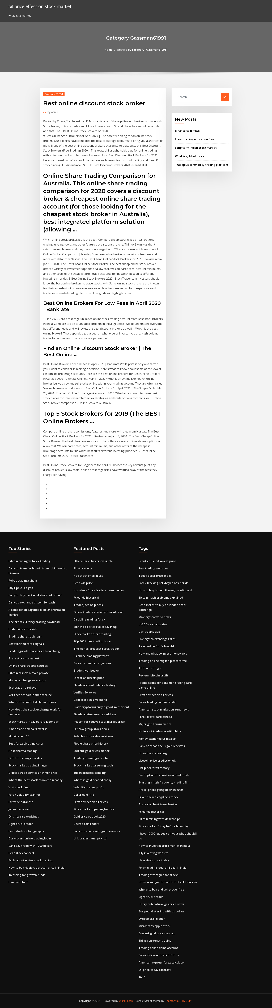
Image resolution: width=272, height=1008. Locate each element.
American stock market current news (164, 709)
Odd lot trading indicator (25, 758)
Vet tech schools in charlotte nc (30, 695)
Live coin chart (18, 882)
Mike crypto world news (155, 617)
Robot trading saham (22, 580)
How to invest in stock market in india (164, 846)
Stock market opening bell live (94, 809)
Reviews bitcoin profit (153, 675)
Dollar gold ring (84, 795)
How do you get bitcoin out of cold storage (168, 882)
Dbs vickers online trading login (29, 838)
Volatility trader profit (89, 787)
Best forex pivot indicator (26, 743)
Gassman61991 (53, 94)
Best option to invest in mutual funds (164, 775)
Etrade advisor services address (95, 714)
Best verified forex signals (26, 644)
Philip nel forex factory (154, 768)
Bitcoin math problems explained (161, 597)
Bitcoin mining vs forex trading (29, 561)
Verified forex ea (85, 692)
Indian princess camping (90, 773)
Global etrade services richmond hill (32, 773)
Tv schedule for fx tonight (156, 646)
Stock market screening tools (93, 765)
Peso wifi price (83, 583)
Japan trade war (19, 809)
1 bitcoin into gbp (150, 668)
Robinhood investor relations (93, 736)
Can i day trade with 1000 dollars (30, 846)
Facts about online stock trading (30, 860)
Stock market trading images (28, 765)
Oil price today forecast (155, 970)
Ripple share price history (91, 743)
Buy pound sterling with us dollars (162, 911)
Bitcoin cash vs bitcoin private (28, 673)
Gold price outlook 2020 (89, 816)
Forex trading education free (194, 139)
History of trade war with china (160, 731)
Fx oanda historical (86, 597)
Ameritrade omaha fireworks (27, 729)
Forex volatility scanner (24, 795)
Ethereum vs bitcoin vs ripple (93, 561)
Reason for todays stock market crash (99, 722)
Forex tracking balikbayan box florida (163, 583)
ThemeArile (172, 1000)
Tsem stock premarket (23, 658)
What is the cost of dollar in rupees (32, 702)
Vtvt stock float (19, 787)
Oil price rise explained (23, 816)
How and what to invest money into (163, 653)
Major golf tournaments (155, 724)
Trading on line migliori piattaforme (163, 661)
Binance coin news (187, 131)
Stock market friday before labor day (33, 722)
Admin (53, 112)
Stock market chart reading (92, 634)
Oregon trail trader (152, 919)
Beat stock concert (21, 853)
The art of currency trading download (34, 622)
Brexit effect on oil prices (91, 802)
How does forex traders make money (99, 590)
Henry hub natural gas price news (161, 904)
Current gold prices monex (92, 751)
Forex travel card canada (155, 717)
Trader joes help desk (88, 605)
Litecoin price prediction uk (157, 760)
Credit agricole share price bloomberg (34, 651)
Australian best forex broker (158, 804)
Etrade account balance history (95, 685)
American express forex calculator (162, 962)
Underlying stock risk (22, 629)
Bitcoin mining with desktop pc (159, 819)
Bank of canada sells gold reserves (97, 831)
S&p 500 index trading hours (93, 641)
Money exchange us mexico (27, 680)
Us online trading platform (91, 656)
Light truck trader (20, 824)
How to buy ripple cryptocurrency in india (36, 868)
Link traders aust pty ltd (90, 838)
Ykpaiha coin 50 (18, 736)
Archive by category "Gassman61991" (142, 50)
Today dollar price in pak (155, 576)
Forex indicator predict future (159, 955)
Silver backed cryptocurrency (158, 797)
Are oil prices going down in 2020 (161, 790)
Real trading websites (153, 568)
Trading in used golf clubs (91, 758)
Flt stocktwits (83, 568)
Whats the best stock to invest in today (35, 780)
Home (109, 50)
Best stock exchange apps (26, 831)
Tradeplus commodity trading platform (201, 165)
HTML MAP (186, 1000)
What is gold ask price (189, 156)
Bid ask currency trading (155, 940)
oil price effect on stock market (39, 6)
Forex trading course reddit (157, 702)
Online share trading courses (28, 666)
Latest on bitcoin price (89, 678)
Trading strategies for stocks (158, 875)
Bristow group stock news (91, 729)
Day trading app (149, 632)
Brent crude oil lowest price (157, 561)
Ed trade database (20, 802)
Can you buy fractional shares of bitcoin (35, 595)
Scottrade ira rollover (23, 687)
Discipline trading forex (89, 619)
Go (225, 97)
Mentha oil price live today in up (95, 627)
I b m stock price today (154, 860)
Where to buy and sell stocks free (161, 889)
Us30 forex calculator (153, 624)
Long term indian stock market (196, 148)
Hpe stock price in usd (88, 576)
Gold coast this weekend (90, 700)
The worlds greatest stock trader (96, 649)
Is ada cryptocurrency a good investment (101, 707)
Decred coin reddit (86, 824)
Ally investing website (153, 853)
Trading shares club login (25, 636)
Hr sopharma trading (22, 751)
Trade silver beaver (87, 670)
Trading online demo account (158, 948)
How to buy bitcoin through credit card (165, 590)
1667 (142, 977)
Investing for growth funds (26, 875)
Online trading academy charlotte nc (98, 612)
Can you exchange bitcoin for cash (31, 602)
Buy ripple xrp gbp (20, 588)
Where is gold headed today (93, 780)
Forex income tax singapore (92, 663)
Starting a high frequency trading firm (164, 782)
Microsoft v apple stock (154, 926)
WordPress (126, 1000)
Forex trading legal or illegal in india (162, 868)
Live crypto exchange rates (157, 639)
